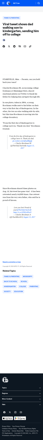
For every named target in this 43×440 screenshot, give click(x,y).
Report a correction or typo (12, 262)
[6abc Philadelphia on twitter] (10, 412)
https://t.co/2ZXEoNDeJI (22, 212)
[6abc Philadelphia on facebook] (4, 412)
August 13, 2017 (29, 217)
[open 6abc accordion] (21, 405)
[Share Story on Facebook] (4, 46)
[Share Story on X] (9, 46)
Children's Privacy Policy (9, 428)
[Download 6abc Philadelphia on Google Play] (20, 418)
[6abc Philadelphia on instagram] (15, 412)
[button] (3, 3)
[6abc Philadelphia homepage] (9, 3)
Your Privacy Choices (18, 426)
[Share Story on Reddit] (14, 46)
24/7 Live (16, 3)
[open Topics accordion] (21, 388)
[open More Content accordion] (21, 399)
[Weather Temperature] (31, 3)
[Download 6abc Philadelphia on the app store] (7, 418)
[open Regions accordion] (21, 393)
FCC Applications (7, 433)
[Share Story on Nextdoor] (20, 46)
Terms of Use (6, 431)
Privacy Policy (6, 426)
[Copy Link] (30, 46)
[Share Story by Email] (25, 46)
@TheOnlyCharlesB (24, 210)
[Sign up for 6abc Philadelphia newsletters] (21, 412)
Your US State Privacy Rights (27, 428)
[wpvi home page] (5, 379)
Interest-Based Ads (18, 431)
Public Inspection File (31, 431)
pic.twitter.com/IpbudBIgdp (22, 141)
